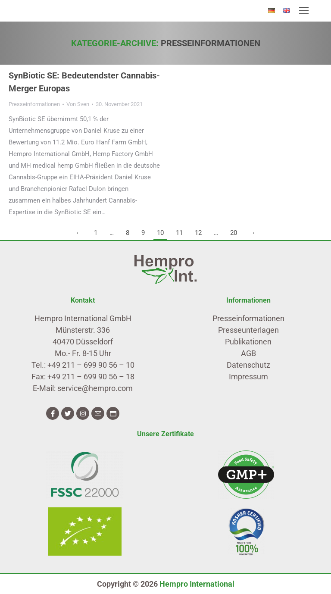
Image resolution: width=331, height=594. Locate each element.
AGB (248, 353)
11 (179, 233)
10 (160, 233)
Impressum (248, 376)
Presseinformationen (34, 104)
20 (233, 233)
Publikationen (248, 341)
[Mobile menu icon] (304, 11)
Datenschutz (248, 364)
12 (198, 233)
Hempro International (196, 583)
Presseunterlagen (248, 330)
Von (77, 104)
